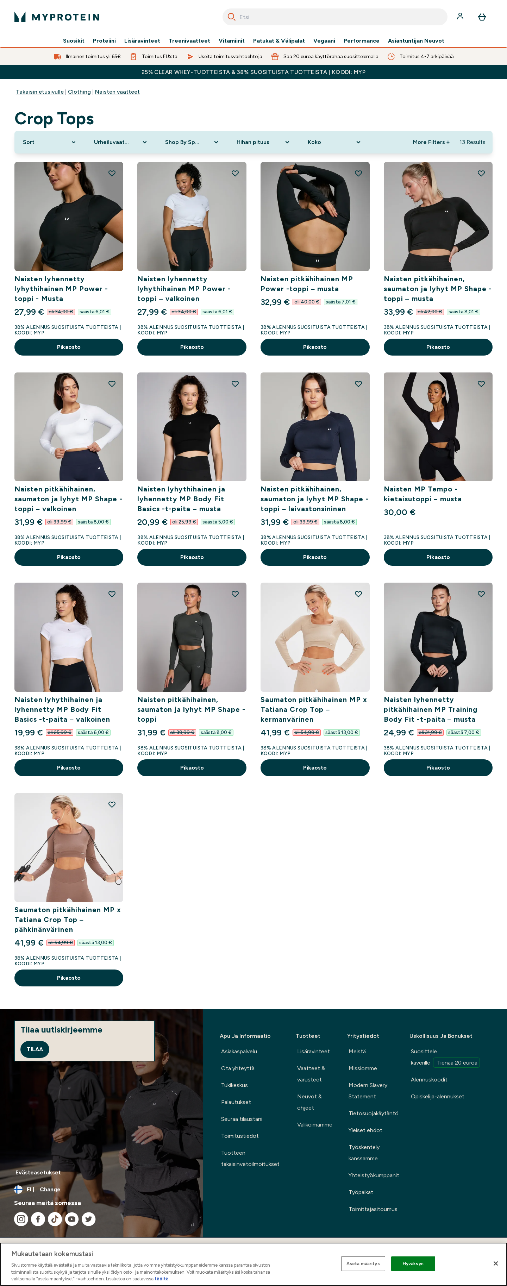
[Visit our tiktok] (55, 1219)
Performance (362, 41)
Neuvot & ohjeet (309, 1102)
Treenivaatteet (189, 41)
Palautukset (236, 1102)
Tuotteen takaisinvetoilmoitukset (250, 1158)
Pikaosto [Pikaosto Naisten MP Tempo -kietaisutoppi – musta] (438, 557)
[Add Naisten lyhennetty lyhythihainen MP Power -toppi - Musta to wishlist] (112, 173)
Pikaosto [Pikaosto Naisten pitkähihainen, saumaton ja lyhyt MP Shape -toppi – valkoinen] (69, 557)
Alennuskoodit (429, 1079)
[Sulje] (495, 1263)
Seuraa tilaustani (241, 1119)
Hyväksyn (413, 1263)
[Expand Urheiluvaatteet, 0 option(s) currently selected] (121, 142)
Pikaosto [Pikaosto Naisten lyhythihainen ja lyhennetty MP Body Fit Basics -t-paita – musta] (192, 557)
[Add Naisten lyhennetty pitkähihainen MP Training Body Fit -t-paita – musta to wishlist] (481, 593)
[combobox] (335, 16)
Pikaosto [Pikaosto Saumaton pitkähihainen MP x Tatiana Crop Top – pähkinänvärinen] (69, 977)
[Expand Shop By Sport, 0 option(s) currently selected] (192, 142)
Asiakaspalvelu (239, 1051)
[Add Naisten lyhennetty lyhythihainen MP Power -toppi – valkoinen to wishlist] (235, 173)
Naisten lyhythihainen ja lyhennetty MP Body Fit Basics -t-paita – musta (181, 499)
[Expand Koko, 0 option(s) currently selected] (335, 142)
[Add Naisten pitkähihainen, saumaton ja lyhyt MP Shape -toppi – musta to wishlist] (481, 173)
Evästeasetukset (38, 1172)
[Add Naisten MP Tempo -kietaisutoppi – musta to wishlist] (481, 383)
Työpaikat (361, 1192)
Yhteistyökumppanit (374, 1175)
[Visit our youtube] (72, 1219)
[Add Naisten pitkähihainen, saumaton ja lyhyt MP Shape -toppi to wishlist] (235, 593)
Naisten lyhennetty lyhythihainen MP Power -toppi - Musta (61, 289)
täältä (162, 1278)
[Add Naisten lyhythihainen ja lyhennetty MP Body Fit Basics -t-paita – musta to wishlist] (235, 383)
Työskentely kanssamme (364, 1153)
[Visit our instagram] (21, 1219)
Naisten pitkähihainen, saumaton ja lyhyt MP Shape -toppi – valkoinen (68, 499)
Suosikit (73, 41)
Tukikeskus (234, 1085)
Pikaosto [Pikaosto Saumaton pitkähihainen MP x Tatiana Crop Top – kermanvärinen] (315, 767)
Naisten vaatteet (117, 91)
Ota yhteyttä (238, 1068)
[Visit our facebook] (38, 1219)
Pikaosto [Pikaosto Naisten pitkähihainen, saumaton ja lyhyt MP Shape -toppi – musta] (438, 347)
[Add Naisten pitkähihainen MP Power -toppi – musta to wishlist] (358, 173)
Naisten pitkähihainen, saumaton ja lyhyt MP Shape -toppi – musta (438, 289)
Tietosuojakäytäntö (374, 1113)
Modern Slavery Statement (368, 1091)
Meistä (357, 1051)
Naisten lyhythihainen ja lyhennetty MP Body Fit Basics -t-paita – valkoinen (62, 709)
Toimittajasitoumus (373, 1209)
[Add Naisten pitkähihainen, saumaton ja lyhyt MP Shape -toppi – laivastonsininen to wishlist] (358, 383)
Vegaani (324, 41)
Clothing (79, 91)
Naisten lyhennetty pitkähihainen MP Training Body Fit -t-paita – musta (430, 709)
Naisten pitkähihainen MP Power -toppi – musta (307, 284)
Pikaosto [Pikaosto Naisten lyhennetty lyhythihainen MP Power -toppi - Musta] (69, 347)
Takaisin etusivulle (40, 91)
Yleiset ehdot (365, 1130)
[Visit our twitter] (89, 1219)
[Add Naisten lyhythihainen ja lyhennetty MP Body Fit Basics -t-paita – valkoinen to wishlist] (112, 593)
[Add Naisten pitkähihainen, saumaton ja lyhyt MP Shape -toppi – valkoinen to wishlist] (112, 383)
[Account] (460, 17)
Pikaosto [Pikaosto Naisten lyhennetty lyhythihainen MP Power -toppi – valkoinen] (192, 347)
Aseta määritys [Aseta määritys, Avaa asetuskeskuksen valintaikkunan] (363, 1263)
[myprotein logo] (56, 17)
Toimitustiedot (240, 1136)
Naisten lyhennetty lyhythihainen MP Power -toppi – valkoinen (184, 289)
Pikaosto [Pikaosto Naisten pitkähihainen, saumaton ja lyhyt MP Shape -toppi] (192, 767)
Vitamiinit (232, 41)
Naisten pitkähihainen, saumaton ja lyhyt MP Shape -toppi (191, 709)
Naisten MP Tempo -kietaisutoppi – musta (423, 494)
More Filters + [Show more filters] (431, 142)
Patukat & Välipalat (279, 41)
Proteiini (104, 41)
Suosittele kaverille (445, 1058)
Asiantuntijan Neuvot (416, 41)
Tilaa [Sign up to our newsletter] (35, 1049)
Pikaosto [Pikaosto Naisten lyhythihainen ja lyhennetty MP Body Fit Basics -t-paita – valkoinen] (69, 767)
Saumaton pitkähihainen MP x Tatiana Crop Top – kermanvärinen (314, 709)
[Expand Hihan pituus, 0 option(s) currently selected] (263, 142)
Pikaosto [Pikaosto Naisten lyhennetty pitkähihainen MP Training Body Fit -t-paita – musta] (438, 767)
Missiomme (363, 1068)
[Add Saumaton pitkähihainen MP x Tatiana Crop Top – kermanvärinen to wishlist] (358, 593)
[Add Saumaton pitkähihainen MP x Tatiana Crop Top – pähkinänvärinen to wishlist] (112, 804)
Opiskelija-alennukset (437, 1096)
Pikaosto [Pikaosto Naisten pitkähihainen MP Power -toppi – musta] (315, 347)
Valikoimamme (314, 1124)
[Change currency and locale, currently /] (101, 1189)
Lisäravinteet (142, 41)
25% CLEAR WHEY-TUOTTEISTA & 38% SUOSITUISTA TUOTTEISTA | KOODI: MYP (253, 72)
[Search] (232, 16)
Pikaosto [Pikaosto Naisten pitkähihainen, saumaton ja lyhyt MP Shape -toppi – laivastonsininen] (315, 557)
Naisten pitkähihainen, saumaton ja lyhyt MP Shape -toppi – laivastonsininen (315, 499)
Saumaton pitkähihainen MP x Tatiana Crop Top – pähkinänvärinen (67, 919)
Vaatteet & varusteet (311, 1074)
